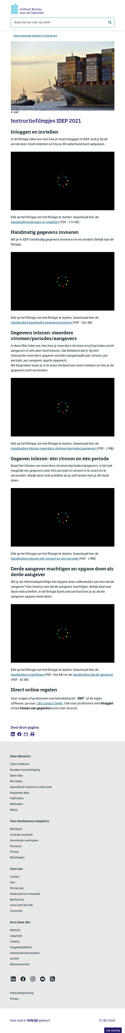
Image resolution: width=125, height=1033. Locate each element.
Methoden (16, 804)
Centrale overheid (21, 835)
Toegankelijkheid (21, 947)
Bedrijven (16, 829)
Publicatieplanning (22, 993)
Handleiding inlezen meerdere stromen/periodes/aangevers (53, 448)
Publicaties (17, 798)
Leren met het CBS (21, 905)
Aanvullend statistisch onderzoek (31, 787)
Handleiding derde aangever (93, 675)
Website (15, 930)
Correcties (16, 911)
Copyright (16, 936)
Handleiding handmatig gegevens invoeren (41, 322)
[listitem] (12, 734)
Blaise (14, 810)
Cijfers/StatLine (19, 764)
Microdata (16, 781)
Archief (14, 958)
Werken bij (17, 900)
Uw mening (113, 1030)
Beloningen (17, 857)
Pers (12, 882)
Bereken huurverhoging (25, 770)
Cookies (15, 941)
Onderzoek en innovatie (25, 894)
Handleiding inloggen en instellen (35, 222)
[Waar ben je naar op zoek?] (62, 22)
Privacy (14, 852)
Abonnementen (20, 964)
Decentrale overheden (24, 840)
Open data (16, 775)
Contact (14, 877)
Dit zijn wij (16, 888)
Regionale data (19, 793)
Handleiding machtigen (27, 675)
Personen (16, 846)
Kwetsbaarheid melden (25, 953)
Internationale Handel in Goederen (35, 36)
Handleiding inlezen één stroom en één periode (44, 559)
